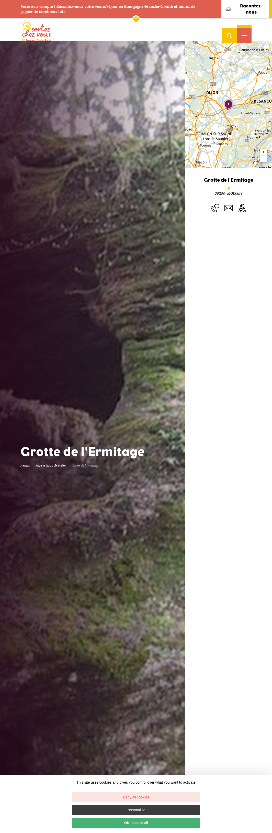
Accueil (25, 466)
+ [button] (263, 152)
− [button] (263, 159)
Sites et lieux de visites (51, 466)
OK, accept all (136, 823)
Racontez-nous (244, 9)
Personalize (136, 810)
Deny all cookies (136, 797)
